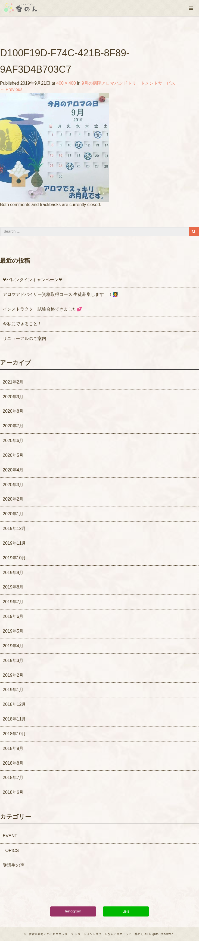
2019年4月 (13, 645)
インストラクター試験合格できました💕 (42, 309)
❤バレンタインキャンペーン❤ (32, 279)
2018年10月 (14, 733)
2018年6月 (13, 792)
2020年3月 (13, 484)
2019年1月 (13, 689)
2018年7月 (13, 777)
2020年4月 (13, 470)
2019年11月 (14, 543)
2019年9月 (13, 572)
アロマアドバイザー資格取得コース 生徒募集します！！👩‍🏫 (60, 294)
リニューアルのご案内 (24, 338)
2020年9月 (13, 396)
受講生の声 (13, 865)
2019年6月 (13, 616)
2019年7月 (13, 601)
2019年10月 (14, 558)
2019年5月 (13, 631)
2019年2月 (13, 675)
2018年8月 (13, 763)
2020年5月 (13, 455)
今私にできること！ (22, 323)
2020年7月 (13, 426)
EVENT (10, 835)
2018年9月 (13, 748)
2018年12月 (14, 704)
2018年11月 (14, 719)
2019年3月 (13, 660)
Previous (11, 89)
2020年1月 (13, 513)
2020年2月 (13, 499)
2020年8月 (13, 411)
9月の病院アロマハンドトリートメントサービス (128, 83)
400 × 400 (66, 83)
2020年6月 (13, 440)
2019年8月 (13, 587)
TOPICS (11, 850)
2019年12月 (14, 528)
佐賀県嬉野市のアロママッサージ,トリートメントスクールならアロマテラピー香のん (86, 934)
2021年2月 (13, 382)
